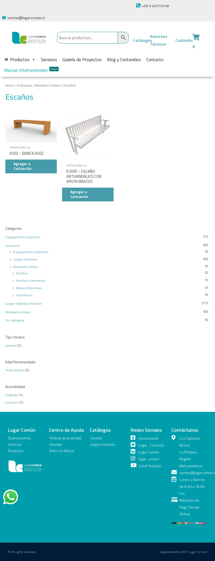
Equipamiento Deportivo (22, 237)
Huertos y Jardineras (30, 280)
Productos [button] (23, 59)
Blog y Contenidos (124, 59)
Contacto (155, 59)
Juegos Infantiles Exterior (23, 303)
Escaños (22, 273)
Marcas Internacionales (31, 70)
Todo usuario (14, 370)
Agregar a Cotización (23, 166)
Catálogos (142, 40)
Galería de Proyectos (82, 59)
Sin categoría (14, 320)
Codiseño (184, 40)
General (10, 345)
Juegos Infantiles (25, 259)
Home (9, 85)
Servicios (49, 59)
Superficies (24, 295)
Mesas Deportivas (29, 287)
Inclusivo (11, 402)
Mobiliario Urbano (25, 266)
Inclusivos (12, 245)
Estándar (11, 394)
